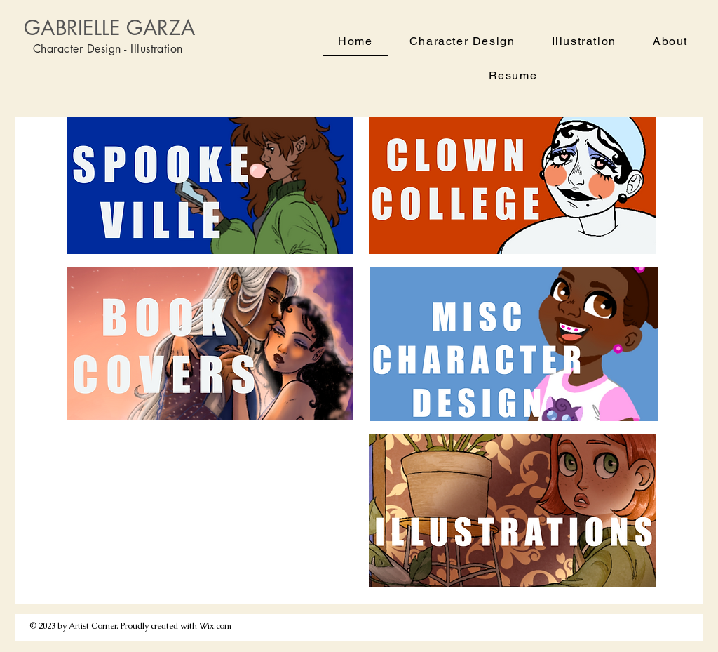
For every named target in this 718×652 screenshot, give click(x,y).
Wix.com (215, 626)
